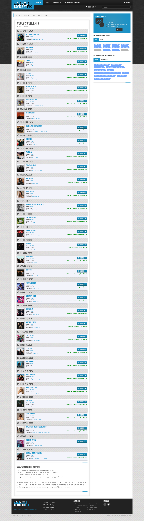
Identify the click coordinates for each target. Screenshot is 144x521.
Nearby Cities (105, 59)
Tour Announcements (81, 505)
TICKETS (82, 35)
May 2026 (97, 44)
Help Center (92, 509)
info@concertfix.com (49, 509)
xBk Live (125, 73)
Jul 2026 (115, 44)
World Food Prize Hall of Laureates (104, 75)
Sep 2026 (97, 47)
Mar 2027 (115, 50)
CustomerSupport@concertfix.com (53, 506)
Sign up (119, 29)
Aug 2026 (124, 44)
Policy (29, 515)
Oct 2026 (106, 47)
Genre (101, 39)
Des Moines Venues (23, 26)
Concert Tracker (79, 504)
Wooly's (110, 70)
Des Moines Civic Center (101, 64)
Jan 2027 (97, 50)
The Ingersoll (121, 75)
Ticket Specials (93, 505)
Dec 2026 (125, 47)
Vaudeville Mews (99, 70)
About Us (14, 515)
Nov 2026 (115, 47)
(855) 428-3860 (50, 502)
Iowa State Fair (116, 64)
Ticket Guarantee (93, 507)
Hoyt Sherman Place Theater (115, 67)
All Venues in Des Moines (102, 78)
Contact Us (78, 511)
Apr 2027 (124, 50)
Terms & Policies (93, 504)
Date (96, 39)
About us (77, 509)
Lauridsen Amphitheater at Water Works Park (107, 73)
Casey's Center (99, 67)
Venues (97, 59)
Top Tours (77, 507)
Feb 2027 (106, 50)
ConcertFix (23, 4)
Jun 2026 (106, 44)
